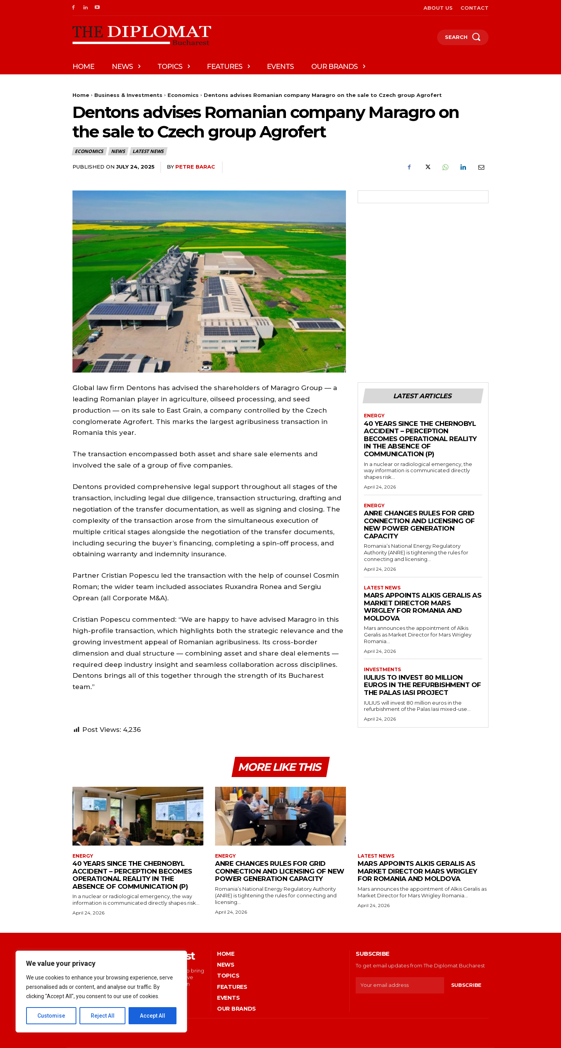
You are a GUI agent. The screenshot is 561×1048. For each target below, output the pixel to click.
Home (80, 95)
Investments (382, 669)
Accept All (152, 1016)
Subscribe (466, 985)
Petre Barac (195, 167)
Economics (183, 95)
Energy (374, 415)
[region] (101, 991)
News (118, 151)
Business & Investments (128, 95)
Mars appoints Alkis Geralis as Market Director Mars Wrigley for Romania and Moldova (422, 606)
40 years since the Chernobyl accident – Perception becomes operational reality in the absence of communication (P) (420, 439)
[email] (400, 985)
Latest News (148, 151)
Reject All (103, 1016)
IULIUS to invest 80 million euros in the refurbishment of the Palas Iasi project (422, 684)
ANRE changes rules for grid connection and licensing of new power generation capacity (419, 524)
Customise (51, 1016)
